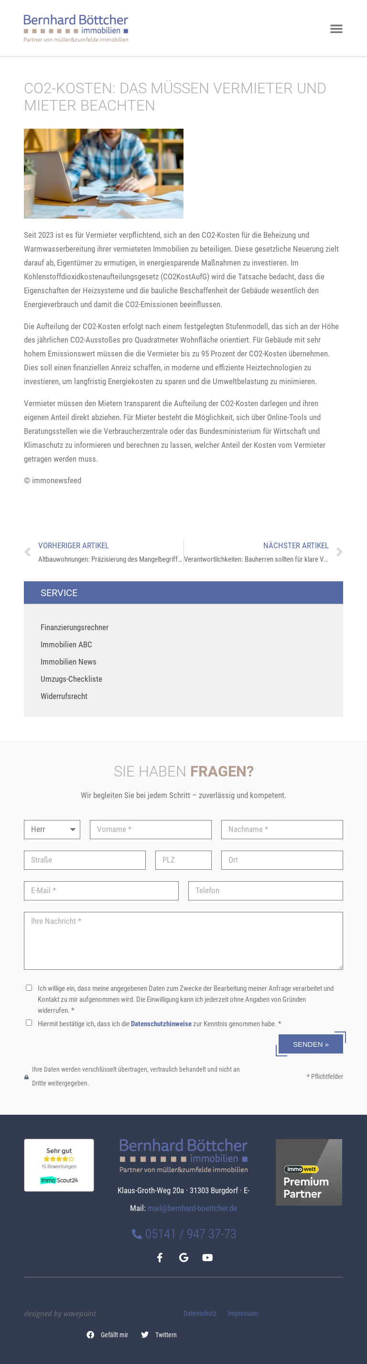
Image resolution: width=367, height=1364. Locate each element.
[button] (107, 1335)
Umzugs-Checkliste (71, 679)
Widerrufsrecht (64, 696)
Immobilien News (69, 661)
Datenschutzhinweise (161, 1024)
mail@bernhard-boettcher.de (192, 1208)
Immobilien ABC (66, 644)
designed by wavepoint (60, 1313)
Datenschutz (200, 1313)
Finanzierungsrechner (74, 627)
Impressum (243, 1313)
